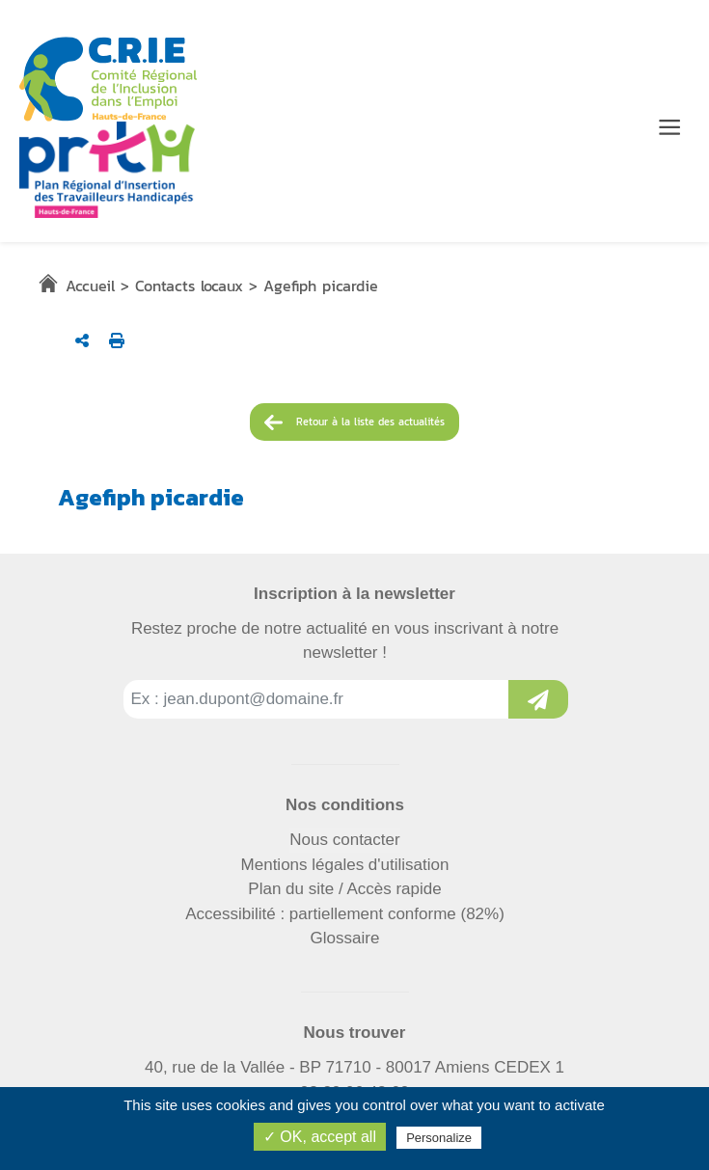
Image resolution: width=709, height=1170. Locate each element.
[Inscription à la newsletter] (538, 699)
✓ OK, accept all (319, 1137)
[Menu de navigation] (669, 127)
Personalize (439, 1137)
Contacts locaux (189, 285)
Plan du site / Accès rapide (344, 889)
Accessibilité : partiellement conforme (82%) (344, 914)
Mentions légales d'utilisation (345, 865)
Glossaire (345, 938)
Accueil (90, 285)
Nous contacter (344, 839)
